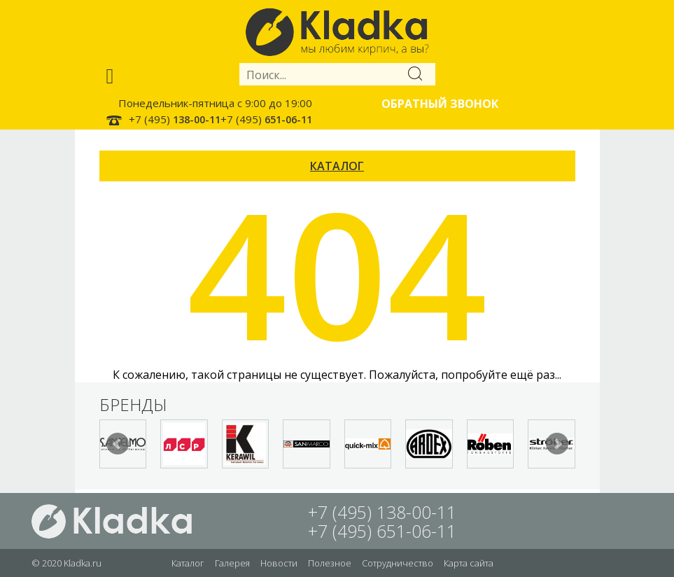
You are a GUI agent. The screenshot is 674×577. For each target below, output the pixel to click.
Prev (117, 444)
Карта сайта (468, 563)
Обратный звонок (439, 103)
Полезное (329, 563)
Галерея (232, 563)
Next (557, 444)
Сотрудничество (397, 563)
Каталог (187, 563)
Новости (278, 563)
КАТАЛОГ (337, 166)
